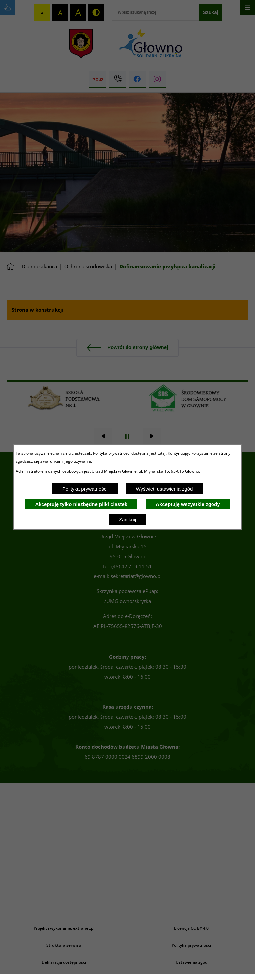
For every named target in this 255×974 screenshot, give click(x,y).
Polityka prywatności (85, 489)
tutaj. (162, 453)
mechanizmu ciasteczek (69, 453)
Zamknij (127, 519)
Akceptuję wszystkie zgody (188, 504)
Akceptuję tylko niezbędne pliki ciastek (81, 504)
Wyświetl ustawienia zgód (164, 489)
